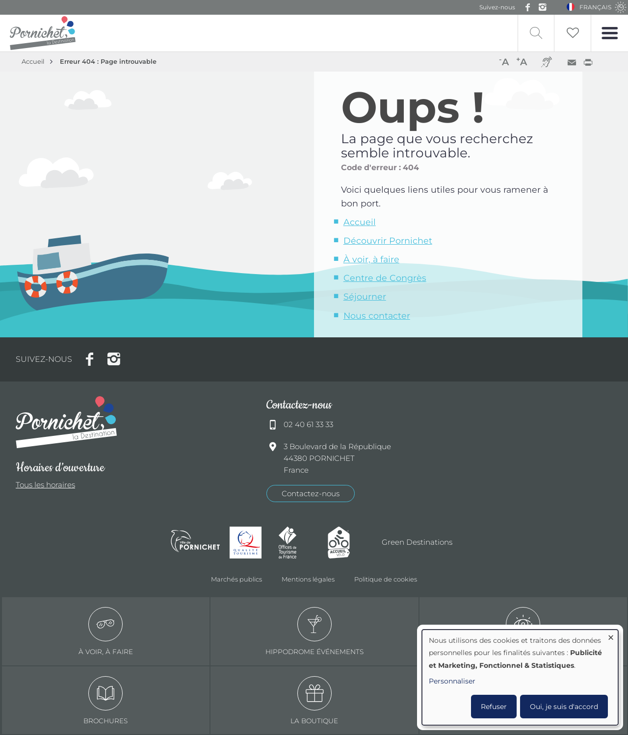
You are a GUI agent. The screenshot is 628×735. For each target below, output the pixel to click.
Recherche (536, 33)
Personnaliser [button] (452, 681)
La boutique (314, 700)
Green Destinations (417, 542)
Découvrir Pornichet (387, 240)
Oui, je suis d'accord (564, 706)
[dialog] (520, 677)
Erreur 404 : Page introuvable (108, 61)
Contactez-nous (311, 493)
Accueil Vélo (347, 542)
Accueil (33, 61)
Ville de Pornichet (195, 542)
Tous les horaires (45, 484)
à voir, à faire (105, 631)
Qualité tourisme (249, 542)
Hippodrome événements (314, 631)
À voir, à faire (371, 259)
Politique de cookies (385, 579)
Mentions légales (308, 579)
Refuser (494, 706)
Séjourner (364, 296)
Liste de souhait (572, 33)
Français (595, 7)
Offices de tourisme (298, 542)
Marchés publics (236, 579)
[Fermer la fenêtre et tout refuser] (610, 636)
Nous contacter (376, 315)
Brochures (105, 700)
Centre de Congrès (384, 278)
